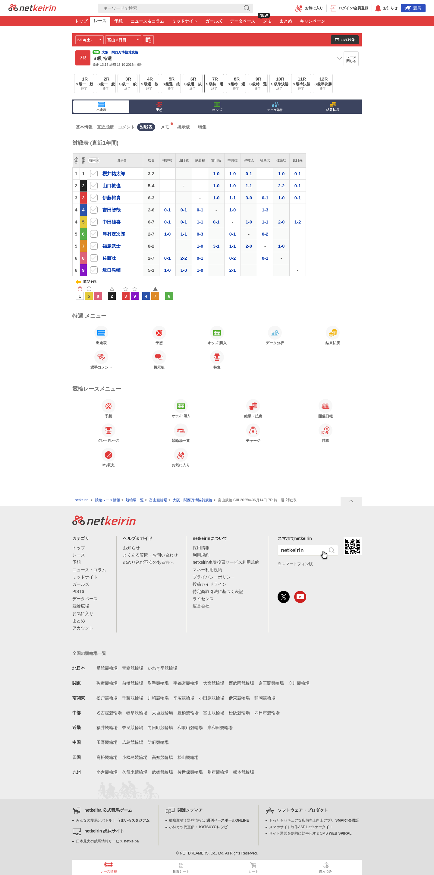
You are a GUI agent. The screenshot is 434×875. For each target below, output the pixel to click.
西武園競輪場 (241, 683)
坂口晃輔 (111, 270)
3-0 (249, 197)
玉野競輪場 (107, 742)
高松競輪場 (107, 757)
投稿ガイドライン (209, 584)
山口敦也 (111, 185)
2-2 (281, 185)
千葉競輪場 (132, 698)
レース (100, 20)
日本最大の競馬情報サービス (107, 841)
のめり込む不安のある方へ (148, 562)
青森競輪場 (132, 668)
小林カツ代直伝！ (198, 827)
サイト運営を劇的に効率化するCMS (310, 833)
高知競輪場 (162, 757)
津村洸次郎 (113, 234)
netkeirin (81, 500)
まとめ (285, 21)
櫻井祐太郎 (113, 173)
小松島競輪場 (134, 757)
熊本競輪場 (243, 772)
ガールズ (213, 21)
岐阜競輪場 (136, 712)
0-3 (200, 233)
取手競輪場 (158, 683)
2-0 (281, 221)
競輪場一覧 (135, 500)
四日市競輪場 (267, 712)
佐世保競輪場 (190, 772)
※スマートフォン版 (295, 564)
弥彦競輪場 (107, 683)
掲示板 (183, 127)
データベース (242, 21)
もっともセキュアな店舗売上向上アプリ (314, 820)
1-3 (265, 209)
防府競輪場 (158, 742)
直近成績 (105, 127)
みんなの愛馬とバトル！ (112, 820)
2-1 (232, 270)
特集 (202, 127)
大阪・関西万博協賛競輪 (192, 500)
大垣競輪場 (162, 712)
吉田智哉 (111, 210)
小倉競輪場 (107, 772)
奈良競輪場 (132, 727)
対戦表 (146, 127)
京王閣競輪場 (271, 683)
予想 (118, 21)
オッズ (217, 107)
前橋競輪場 (132, 683)
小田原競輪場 (211, 698)
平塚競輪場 (183, 698)
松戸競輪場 (107, 698)
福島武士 (111, 246)
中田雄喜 (111, 222)
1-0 (216, 173)
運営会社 (201, 606)
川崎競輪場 (158, 698)
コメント (126, 127)
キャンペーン (312, 21)
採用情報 (201, 547)
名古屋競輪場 (109, 712)
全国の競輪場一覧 (89, 653)
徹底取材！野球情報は (209, 820)
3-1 (216, 246)
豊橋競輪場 (188, 712)
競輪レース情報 (107, 500)
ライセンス (203, 598)
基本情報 (84, 127)
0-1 (249, 173)
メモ (267, 21)
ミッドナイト (184, 21)
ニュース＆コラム (147, 21)
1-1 (249, 185)
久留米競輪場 (134, 772)
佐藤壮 (109, 258)
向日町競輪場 (160, 727)
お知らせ (131, 547)
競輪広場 (80, 606)
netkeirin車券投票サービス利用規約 (226, 562)
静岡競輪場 (264, 698)
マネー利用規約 (207, 569)
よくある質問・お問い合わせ (150, 555)
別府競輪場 (217, 772)
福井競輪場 (107, 727)
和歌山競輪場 (190, 727)
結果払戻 (332, 107)
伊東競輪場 (239, 698)
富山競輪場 (158, 500)
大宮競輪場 (213, 683)
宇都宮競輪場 (186, 683)
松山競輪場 (188, 757)
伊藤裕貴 (111, 197)
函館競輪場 (107, 668)
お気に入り (82, 613)
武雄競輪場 (162, 772)
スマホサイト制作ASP (301, 827)
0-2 (265, 233)
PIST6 (78, 591)
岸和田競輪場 (220, 727)
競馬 (412, 8)
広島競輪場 (132, 742)
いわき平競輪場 (162, 668)
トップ (81, 21)
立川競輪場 (299, 683)
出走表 (101, 107)
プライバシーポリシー (214, 577)
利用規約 (201, 555)
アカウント (82, 628)
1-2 (297, 221)
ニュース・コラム (89, 569)
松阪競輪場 (239, 712)
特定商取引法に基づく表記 (218, 591)
